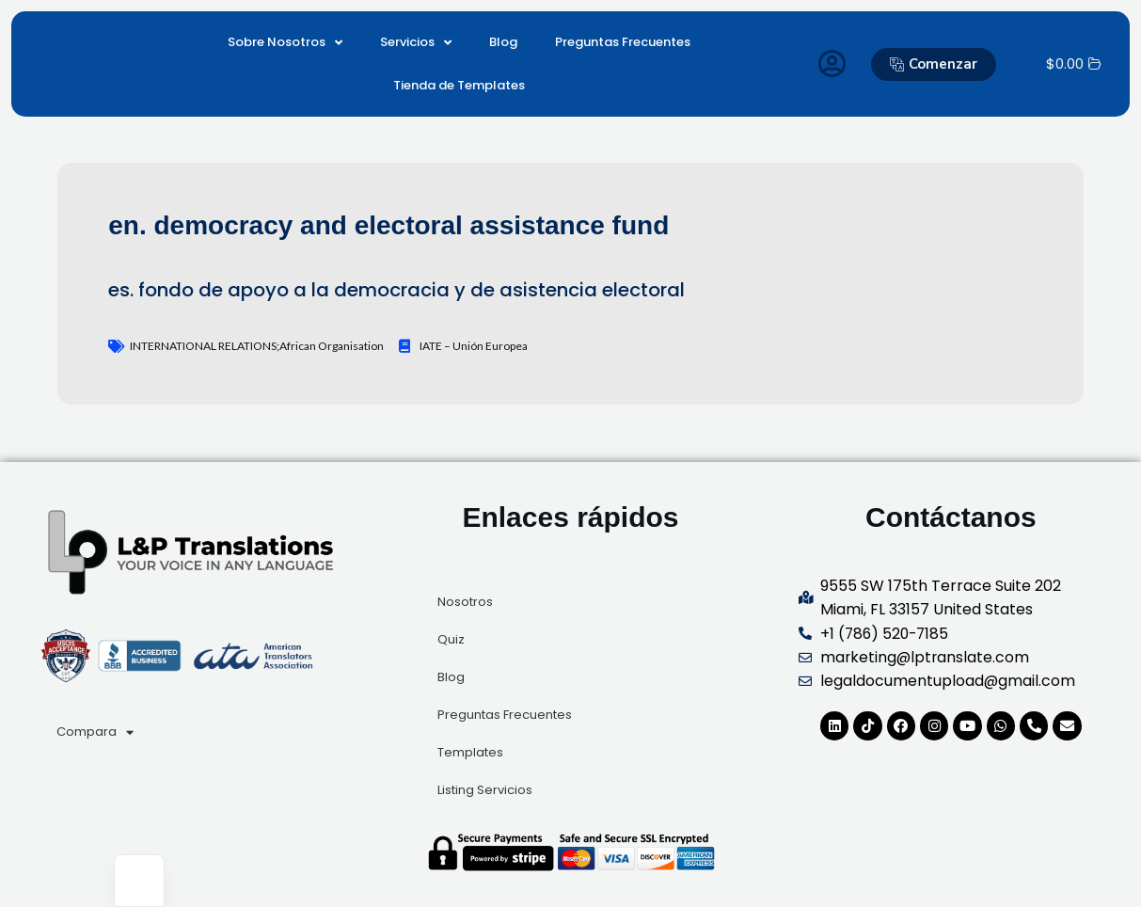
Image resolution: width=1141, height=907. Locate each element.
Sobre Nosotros (285, 42)
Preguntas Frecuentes (622, 42)
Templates (470, 752)
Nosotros (465, 602)
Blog (503, 42)
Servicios (416, 42)
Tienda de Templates (459, 85)
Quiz (451, 639)
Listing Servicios (484, 790)
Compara (95, 732)
